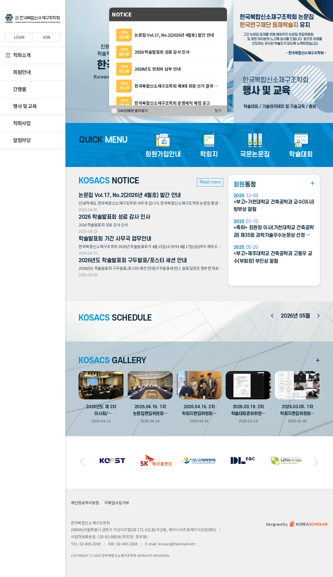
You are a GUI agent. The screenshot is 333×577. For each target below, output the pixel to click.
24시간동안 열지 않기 (132, 110)
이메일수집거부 (116, 502)
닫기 (218, 111)
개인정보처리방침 (85, 502)
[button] (82, 462)
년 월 (295, 316)
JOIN (46, 37)
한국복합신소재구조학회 (32, 19)
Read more (210, 182)
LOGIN (19, 37)
